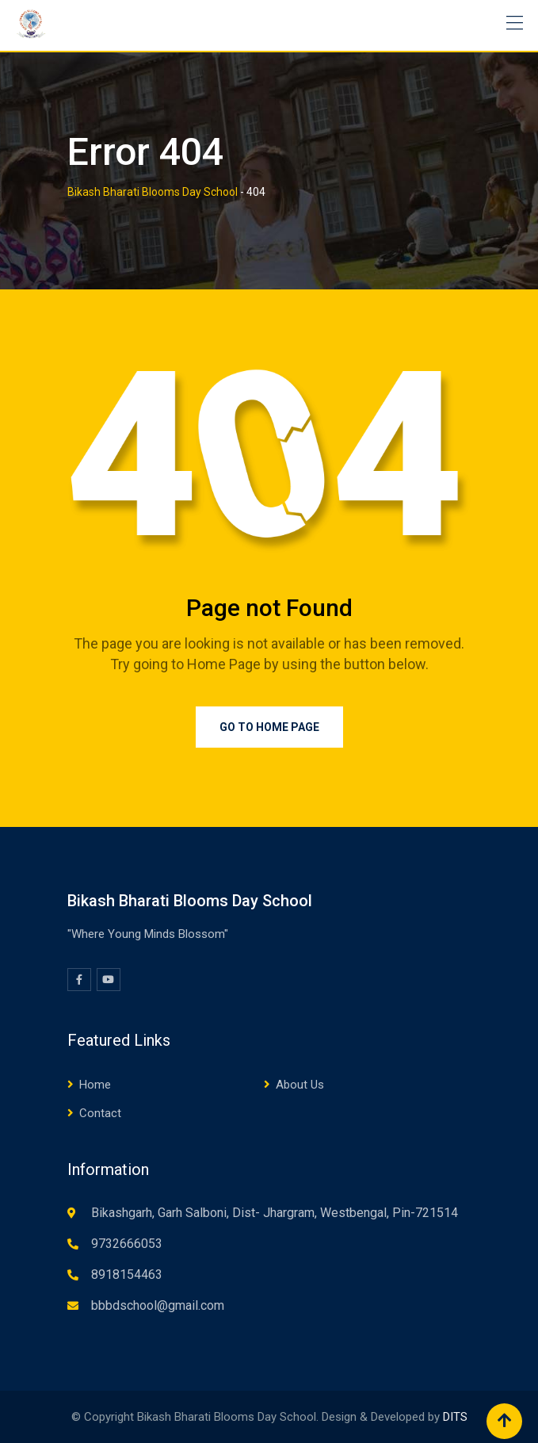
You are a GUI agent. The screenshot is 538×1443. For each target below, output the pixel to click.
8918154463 (126, 1274)
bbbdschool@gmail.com (157, 1305)
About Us (300, 1084)
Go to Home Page (269, 727)
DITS (455, 1417)
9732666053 (126, 1243)
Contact (100, 1113)
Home (95, 1084)
